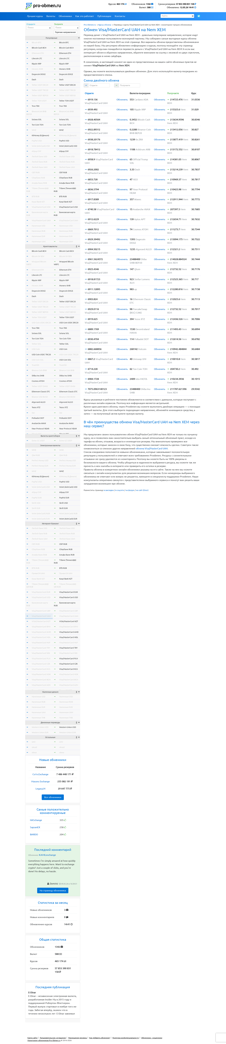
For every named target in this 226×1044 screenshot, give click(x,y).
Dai (33, 413)
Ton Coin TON (37, 125)
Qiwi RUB (36, 455)
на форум (130, 490)
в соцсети (119, 490)
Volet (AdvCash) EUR (41, 519)
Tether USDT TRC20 (40, 90)
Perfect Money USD (40, 460)
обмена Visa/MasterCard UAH (152, 448)
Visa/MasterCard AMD (41, 632)
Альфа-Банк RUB (39, 183)
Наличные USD (38, 226)
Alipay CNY (36, 151)
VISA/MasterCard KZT (41, 621)
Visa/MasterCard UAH (41, 220)
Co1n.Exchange (40, 774)
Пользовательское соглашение (53, 1038)
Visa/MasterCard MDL (41, 637)
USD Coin (36, 349)
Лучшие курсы (35, 16)
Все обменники (52, 797)
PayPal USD (37, 141)
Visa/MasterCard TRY (41, 648)
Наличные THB (38, 718)
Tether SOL (36, 344)
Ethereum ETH (38, 53)
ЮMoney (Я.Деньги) (40, 135)
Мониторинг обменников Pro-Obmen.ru (44, 1040)
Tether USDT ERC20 (40, 85)
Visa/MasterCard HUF (41, 643)
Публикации (104, 16)
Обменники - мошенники (151, 1038)
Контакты (120, 16)
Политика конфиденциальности (125, 1038)
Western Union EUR (40, 732)
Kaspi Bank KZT (38, 202)
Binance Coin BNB (39, 370)
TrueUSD (35, 365)
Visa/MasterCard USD (41, 207)
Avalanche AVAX (39, 423)
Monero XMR (37, 69)
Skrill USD (36, 503)
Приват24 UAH (38, 573)
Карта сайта (32, 1038)
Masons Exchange (40, 781)
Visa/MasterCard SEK (41, 653)
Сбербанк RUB (38, 178)
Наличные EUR (38, 236)
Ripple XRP (36, 64)
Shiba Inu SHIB (38, 376)
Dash (34, 79)
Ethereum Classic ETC (41, 391)
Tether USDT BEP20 (40, 95)
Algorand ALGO (38, 402)
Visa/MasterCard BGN (41, 680)
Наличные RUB (38, 231)
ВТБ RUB (35, 196)
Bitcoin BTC (36, 42)
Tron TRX (35, 106)
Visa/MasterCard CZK (41, 664)
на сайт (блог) (142, 490)
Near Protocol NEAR (40, 429)
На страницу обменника (53, 890)
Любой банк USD (39, 156)
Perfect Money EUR (40, 466)
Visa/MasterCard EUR (41, 592)
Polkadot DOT (38, 418)
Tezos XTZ (36, 407)
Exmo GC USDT (38, 441)
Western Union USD (40, 727)
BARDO (34, 834)
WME (34, 450)
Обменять (122, 99)
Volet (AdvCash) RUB (41, 513)
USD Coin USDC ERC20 (41, 323)
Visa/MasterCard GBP (41, 611)
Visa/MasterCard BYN (41, 627)
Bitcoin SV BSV (38, 256)
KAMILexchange (47, 855)
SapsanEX (35, 827)
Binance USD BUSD (40, 397)
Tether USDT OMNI (40, 386)
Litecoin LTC (37, 58)
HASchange (36, 820)
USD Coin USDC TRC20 (41, 354)
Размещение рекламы (77, 1038)
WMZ (34, 130)
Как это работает (84, 16)
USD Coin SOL (38, 360)
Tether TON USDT (39, 101)
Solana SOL (37, 119)
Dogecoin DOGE (39, 74)
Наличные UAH (39, 241)
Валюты (50, 16)
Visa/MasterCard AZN (41, 685)
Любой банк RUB (39, 162)
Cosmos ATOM (38, 381)
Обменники (65, 16)
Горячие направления (65, 32)
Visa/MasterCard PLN (41, 658)
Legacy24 (40, 788)
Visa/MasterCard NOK (41, 674)
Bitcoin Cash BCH (39, 48)
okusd (34, 747)
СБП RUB (36, 172)
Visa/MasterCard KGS (41, 669)
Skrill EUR (36, 508)
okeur (34, 752)
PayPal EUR (37, 498)
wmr (34, 742)
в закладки (109, 490)
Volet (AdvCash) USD (41, 146)
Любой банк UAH (39, 167)
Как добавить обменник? (99, 1038)
